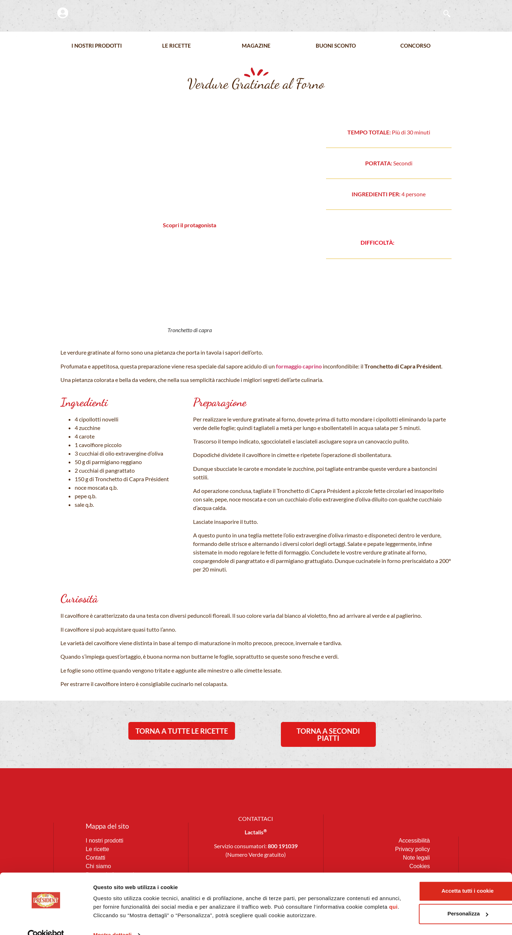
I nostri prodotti (96, 46)
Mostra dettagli (112, 921)
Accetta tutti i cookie (435, 868)
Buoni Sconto (336, 46)
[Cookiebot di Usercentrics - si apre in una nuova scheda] (46, 921)
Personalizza (434, 891)
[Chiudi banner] (500, 861)
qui (173, 893)
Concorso (415, 46)
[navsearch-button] (443, 14)
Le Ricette (176, 46)
